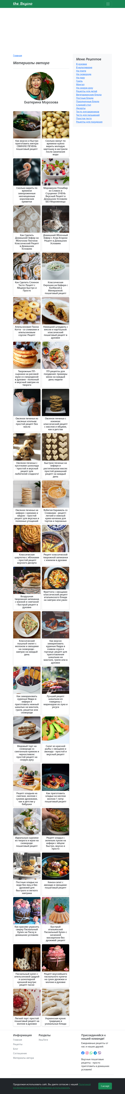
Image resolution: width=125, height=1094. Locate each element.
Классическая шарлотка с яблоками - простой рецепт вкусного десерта (27, 558)
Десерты (81, 108)
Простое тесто (84, 118)
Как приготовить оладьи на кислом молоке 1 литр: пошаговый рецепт (55, 797)
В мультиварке (84, 67)
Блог (15, 1048)
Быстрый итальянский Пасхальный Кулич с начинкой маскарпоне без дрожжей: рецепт (55, 933)
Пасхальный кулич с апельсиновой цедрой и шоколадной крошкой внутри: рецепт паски (26, 979)
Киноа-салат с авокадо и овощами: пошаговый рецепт (55, 885)
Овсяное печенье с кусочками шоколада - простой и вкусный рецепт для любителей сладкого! (27, 468)
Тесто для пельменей (88, 115)
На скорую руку (84, 87)
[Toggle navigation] (108, 4)
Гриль (79, 81)
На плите (81, 70)
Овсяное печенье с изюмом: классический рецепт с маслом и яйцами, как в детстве (55, 424)
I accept (105, 1086)
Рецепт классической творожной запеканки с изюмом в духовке (55, 557)
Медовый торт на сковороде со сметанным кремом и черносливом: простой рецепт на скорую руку (27, 753)
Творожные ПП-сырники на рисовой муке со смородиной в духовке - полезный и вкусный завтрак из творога (27, 378)
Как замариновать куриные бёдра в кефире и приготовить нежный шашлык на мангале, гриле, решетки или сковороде (27, 704)
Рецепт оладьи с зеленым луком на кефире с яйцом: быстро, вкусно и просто (55, 843)
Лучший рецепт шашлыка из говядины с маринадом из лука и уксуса (55, 702)
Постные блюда (84, 98)
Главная (17, 55)
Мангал (80, 84)
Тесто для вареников (87, 111)
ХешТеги (43, 1039)
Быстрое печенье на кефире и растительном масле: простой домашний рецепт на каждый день (56, 469)
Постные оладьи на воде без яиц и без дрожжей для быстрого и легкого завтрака (27, 888)
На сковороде (83, 74)
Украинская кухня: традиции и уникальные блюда (55, 1021)
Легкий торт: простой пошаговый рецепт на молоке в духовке (26, 1021)
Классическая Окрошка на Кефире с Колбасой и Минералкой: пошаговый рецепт (55, 288)
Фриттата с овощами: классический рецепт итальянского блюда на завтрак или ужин (55, 596)
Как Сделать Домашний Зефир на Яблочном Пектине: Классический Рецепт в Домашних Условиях (27, 242)
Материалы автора (23, 1057)
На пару (80, 77)
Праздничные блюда (87, 101)
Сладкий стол (83, 104)
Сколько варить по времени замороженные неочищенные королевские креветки (26, 194)
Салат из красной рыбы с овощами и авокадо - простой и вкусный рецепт (55, 750)
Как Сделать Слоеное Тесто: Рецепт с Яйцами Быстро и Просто (27, 286)
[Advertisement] (62, 29)
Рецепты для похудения (89, 121)
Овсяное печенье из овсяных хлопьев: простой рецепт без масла (26, 422)
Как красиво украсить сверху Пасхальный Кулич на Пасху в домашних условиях (27, 930)
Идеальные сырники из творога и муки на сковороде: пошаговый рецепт (27, 842)
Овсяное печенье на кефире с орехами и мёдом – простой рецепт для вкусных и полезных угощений (27, 516)
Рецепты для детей (86, 91)
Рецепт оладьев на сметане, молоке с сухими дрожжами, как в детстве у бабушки (27, 799)
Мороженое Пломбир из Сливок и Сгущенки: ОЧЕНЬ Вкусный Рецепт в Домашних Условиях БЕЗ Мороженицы (55, 194)
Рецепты (17, 1044)
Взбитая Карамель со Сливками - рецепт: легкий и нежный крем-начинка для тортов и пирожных (55, 516)
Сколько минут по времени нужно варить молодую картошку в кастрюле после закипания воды (56, 147)
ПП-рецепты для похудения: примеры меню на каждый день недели (55, 375)
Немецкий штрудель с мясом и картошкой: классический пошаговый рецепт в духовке (55, 332)
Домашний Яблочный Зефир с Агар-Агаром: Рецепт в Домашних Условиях (55, 239)
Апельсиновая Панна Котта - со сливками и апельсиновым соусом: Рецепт (27, 331)
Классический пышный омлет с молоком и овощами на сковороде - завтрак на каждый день (27, 647)
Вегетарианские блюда (89, 94)
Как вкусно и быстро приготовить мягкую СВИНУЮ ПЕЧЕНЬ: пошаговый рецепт (26, 145)
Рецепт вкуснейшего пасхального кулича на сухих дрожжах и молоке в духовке (55, 978)
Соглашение (20, 1053)
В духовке (81, 64)
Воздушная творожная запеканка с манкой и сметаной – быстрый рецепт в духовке (27, 602)
